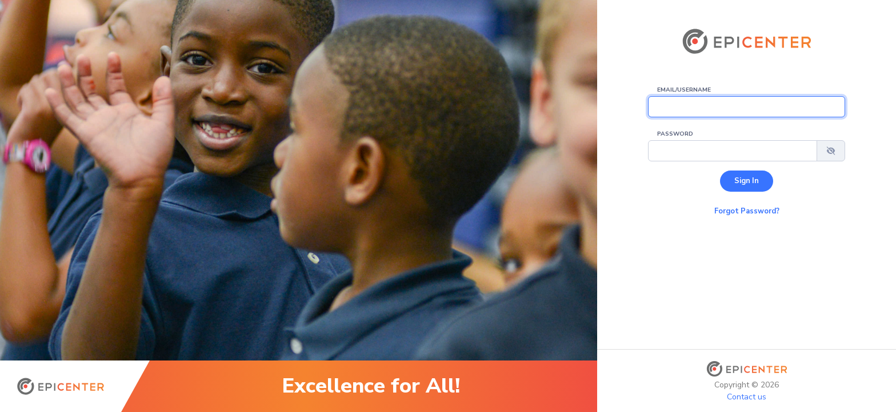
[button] (831, 150)
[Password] (732, 150)
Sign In (746, 181)
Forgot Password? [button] (746, 211)
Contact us (746, 396)
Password (675, 133)
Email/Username (684, 89)
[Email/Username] (746, 106)
